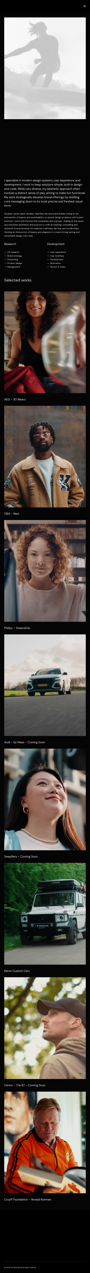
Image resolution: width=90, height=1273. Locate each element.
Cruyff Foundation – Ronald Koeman (27, 1199)
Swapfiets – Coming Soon (21, 856)
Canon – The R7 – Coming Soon (24, 1085)
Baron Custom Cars (17, 971)
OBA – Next (11, 513)
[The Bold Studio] (11, 6)
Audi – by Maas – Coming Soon (24, 742)
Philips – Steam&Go (17, 628)
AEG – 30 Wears (15, 399)
